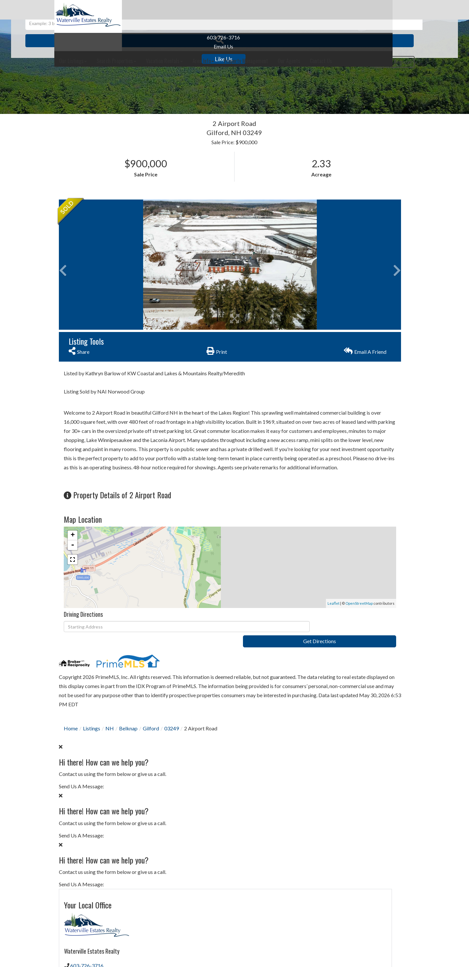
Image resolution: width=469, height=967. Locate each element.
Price (311, 771)
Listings (91, 762)
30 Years (344, 751)
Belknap (128, 762)
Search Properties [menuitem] (188, 10)
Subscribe (355, 704)
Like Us (93, 58)
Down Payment (323, 796)
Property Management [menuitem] (318, 10)
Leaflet (222, 640)
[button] (313, 91)
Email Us (92, 46)
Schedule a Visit (379, 333)
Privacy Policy (329, 510)
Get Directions (259, 663)
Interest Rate (321, 820)
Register (398, 30)
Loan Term (317, 751)
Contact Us (318, 294)
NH (109, 762)
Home (71, 762)
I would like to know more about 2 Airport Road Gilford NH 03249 (355, 420)
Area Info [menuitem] (275, 10)
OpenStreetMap (247, 640)
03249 (171, 762)
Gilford (151, 762)
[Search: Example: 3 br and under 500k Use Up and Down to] (224, 91)
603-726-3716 (92, 37)
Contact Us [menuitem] (393, 10)
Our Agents (318, 304)
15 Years (373, 751)
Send (355, 526)
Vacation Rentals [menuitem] (236, 10)
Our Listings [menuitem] (145, 10)
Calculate (355, 846)
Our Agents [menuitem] (361, 10)
